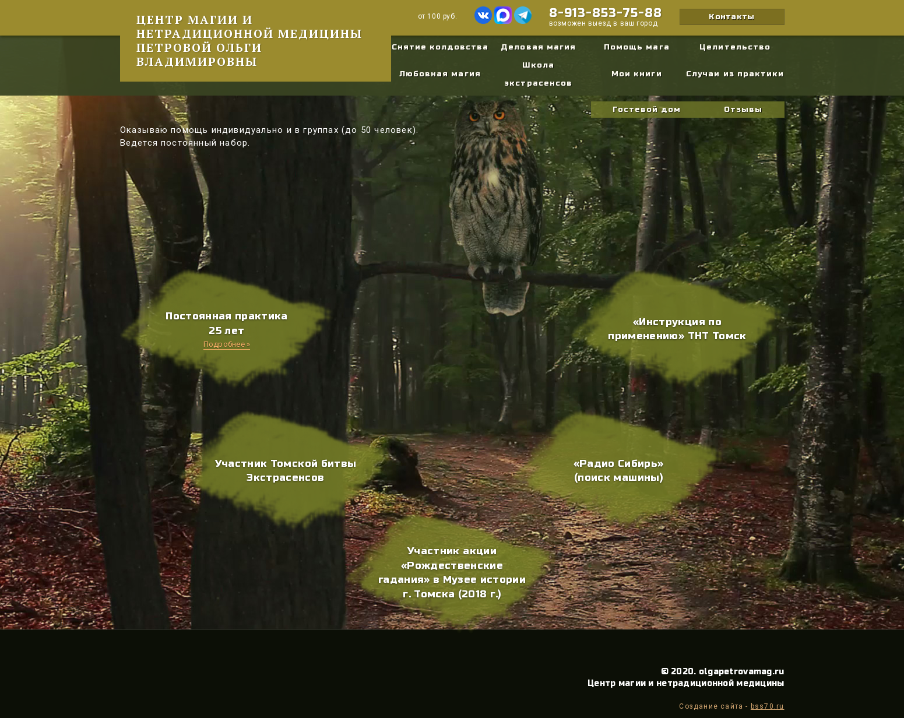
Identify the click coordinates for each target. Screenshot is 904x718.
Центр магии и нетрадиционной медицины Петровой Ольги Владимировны (249, 40)
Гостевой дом (647, 109)
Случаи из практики (735, 74)
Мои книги (636, 74)
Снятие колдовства (440, 47)
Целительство (734, 47)
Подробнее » (227, 344)
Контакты (731, 17)
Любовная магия (440, 74)
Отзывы (743, 109)
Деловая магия (538, 47)
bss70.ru (768, 706)
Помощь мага (636, 47)
